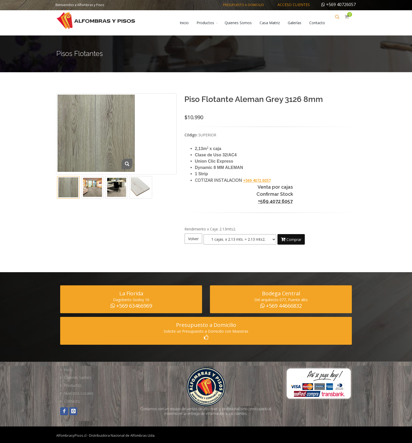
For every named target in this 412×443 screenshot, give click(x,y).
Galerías (298, 22)
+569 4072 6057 (257, 180)
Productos (209, 22)
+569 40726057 (338, 4)
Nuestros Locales (79, 391)
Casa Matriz (273, 22)
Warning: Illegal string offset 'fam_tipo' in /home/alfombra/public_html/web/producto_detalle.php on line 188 (239, 238)
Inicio (187, 22)
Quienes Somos (241, 22)
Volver (193, 238)
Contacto (321, 22)
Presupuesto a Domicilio (243, 5)
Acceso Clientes (293, 4)
